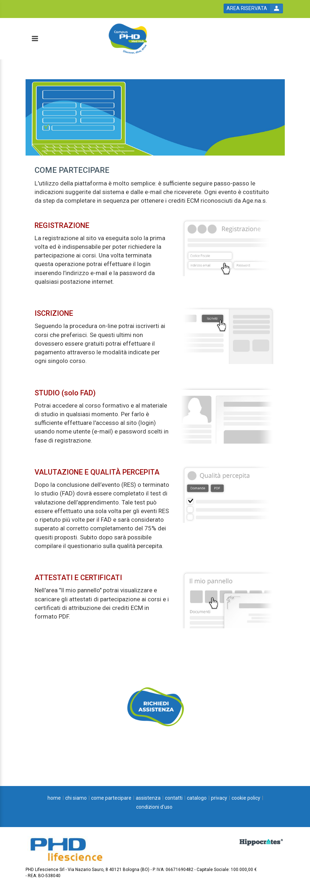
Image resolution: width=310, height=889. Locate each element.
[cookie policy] (246, 798)
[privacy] (219, 798)
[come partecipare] (111, 798)
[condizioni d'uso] (154, 807)
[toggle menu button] (34, 39)
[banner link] (155, 117)
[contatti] (174, 798)
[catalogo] (197, 798)
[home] (54, 798)
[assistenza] (148, 798)
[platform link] (150, 39)
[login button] (253, 8)
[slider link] (155, 706)
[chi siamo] (76, 798)
